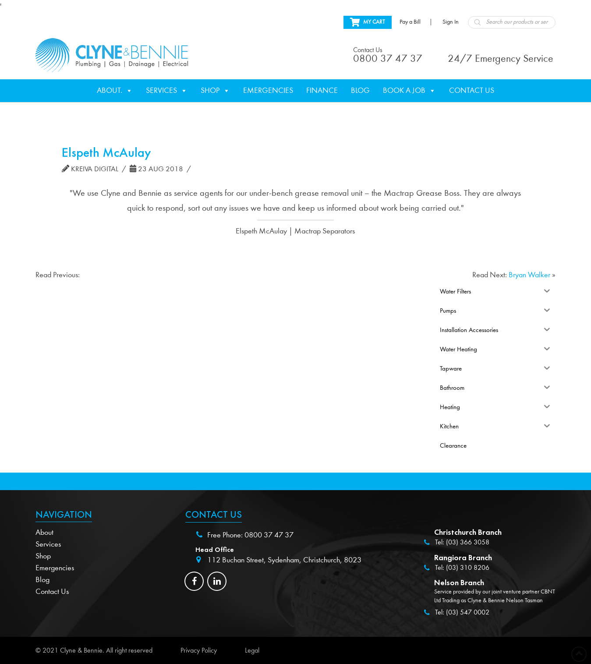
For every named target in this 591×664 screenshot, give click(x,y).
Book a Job (409, 90)
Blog (360, 90)
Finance (322, 90)
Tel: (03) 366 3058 (462, 542)
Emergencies (268, 90)
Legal (252, 650)
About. (115, 90)
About (44, 532)
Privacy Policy (198, 650)
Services (167, 90)
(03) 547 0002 (467, 612)
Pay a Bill (410, 21)
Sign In (450, 21)
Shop (215, 90)
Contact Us (471, 90)
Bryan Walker (529, 274)
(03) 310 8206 (467, 568)
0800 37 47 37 (269, 535)
